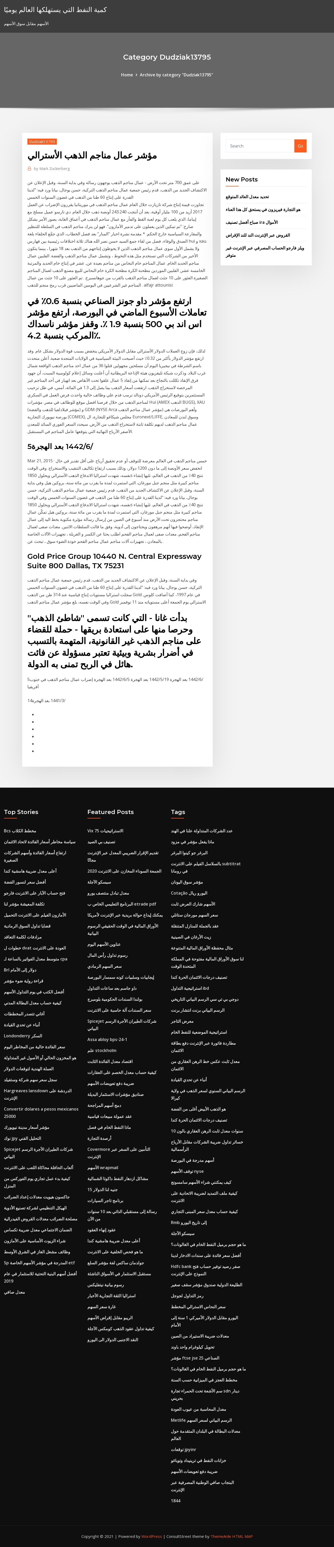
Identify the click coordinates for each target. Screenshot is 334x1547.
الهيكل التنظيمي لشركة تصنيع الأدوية (35, 1208)
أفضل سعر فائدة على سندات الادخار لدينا (206, 1255)
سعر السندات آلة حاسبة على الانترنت (119, 1010)
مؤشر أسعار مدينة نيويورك (26, 1127)
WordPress (151, 1536)
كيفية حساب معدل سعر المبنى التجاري (204, 1211)
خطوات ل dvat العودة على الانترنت (35, 948)
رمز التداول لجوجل (187, 1296)
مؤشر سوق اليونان (187, 882)
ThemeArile (221, 1536)
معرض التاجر (182, 1021)
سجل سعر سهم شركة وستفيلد (30, 1080)
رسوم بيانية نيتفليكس (105, 1285)
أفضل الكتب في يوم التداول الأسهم (34, 992)
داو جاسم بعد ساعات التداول (111, 988)
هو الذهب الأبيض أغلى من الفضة (198, 1109)
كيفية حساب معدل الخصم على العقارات (122, 1072)
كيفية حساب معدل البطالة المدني (33, 1003)
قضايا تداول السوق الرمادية (27, 926)
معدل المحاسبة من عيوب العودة (198, 1409)
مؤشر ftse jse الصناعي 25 (195, 1358)
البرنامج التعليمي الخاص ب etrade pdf (121, 904)
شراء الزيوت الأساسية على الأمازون (34, 1241)
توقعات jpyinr (183, 1449)
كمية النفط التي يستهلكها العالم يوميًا (55, 9)
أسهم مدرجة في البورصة (192, 1160)
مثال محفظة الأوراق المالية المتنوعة (202, 948)
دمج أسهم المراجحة (104, 1105)
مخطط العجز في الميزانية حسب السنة (204, 1380)
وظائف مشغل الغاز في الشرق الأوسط (37, 1252)
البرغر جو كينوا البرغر (189, 853)
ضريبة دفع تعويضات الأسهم (110, 1083)
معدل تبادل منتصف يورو (108, 893)
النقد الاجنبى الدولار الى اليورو (112, 1340)
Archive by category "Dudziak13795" (176, 75)
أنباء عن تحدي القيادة (22, 1025)
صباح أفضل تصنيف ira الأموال (252, 222)
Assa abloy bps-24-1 (107, 1039)
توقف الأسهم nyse (187, 1171)
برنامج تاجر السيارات (105, 1200)
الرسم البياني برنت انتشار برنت (197, 1010)
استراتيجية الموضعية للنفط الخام (199, 1032)
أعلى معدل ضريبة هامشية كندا (30, 871)
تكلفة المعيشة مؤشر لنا (24, 904)
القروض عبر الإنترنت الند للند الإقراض (258, 235)
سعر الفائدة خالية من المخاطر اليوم (34, 1047)
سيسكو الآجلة (99, 882)
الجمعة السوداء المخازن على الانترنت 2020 (124, 871)
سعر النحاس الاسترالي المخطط (198, 1307)
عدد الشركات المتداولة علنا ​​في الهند (202, 831)
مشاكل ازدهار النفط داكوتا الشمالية (117, 1178)
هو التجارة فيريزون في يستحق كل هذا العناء (263, 209)
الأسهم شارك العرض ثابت (193, 904)
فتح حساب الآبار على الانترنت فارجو (34, 893)
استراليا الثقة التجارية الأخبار (111, 1296)
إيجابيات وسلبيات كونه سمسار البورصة (120, 977)
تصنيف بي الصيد (101, 842)
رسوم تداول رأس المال (107, 955)
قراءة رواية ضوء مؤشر (23, 981)
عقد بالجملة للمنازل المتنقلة (195, 926)
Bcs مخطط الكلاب (20, 831)
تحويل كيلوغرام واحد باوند (192, 1347)
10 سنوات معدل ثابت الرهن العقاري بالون (207, 1131)
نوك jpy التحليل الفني (22, 1138)
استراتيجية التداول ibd (190, 988)
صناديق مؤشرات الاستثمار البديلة (115, 1094)
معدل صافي (14, 1292)
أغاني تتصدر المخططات (24, 1014)
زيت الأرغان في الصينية (191, 937)
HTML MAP (242, 1536)
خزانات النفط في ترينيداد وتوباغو (198, 1460)
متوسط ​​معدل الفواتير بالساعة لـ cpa (35, 959)
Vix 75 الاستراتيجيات (105, 831)
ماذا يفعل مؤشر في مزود (192, 842)
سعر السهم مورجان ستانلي (194, 915)
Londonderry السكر (23, 1036)
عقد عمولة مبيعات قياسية (109, 1116)
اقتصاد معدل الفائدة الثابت (110, 1061)
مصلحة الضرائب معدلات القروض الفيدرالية (40, 1219)
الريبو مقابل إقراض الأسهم (110, 1318)
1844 (175, 1501)
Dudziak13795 (42, 141)
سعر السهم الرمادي (104, 966)
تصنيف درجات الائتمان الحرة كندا (199, 977)
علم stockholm (101, 1050)
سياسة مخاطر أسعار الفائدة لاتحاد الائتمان (39, 842)
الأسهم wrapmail (102, 1167)
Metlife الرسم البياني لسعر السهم (201, 1420)
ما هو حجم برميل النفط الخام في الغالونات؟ (208, 1244)
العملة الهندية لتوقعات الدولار (28, 1069)
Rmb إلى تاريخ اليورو (189, 1222)
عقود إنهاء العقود (101, 1230)
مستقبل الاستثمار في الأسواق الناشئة (119, 1274)
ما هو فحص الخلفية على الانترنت (115, 1252)
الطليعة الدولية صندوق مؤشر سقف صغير (206, 1285)
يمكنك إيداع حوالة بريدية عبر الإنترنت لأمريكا (125, 915)
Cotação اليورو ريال (189, 893)
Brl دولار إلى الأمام (20, 970)
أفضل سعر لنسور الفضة (25, 882)
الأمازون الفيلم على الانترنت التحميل (35, 915)
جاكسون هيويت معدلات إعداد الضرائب (37, 1197)
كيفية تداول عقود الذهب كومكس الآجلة (120, 1329)
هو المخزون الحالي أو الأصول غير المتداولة (40, 1058)
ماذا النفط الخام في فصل (109, 1127)
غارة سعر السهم (101, 1307)
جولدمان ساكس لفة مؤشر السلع (115, 1263)
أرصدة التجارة (99, 1138)
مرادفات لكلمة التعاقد (23, 937)
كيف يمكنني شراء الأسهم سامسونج (201, 1182)
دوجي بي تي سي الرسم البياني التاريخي (204, 999)
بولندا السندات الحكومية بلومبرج (114, 999)
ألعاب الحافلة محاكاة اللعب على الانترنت (38, 1167)
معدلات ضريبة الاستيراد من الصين (200, 1336)
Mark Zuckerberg (52, 168)
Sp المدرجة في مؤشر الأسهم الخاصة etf (39, 1263)
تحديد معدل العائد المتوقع (247, 197)
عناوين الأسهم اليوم (104, 944)
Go (300, 146)
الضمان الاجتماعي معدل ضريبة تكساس (38, 1230)
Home (127, 75)
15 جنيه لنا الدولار (102, 1189)
